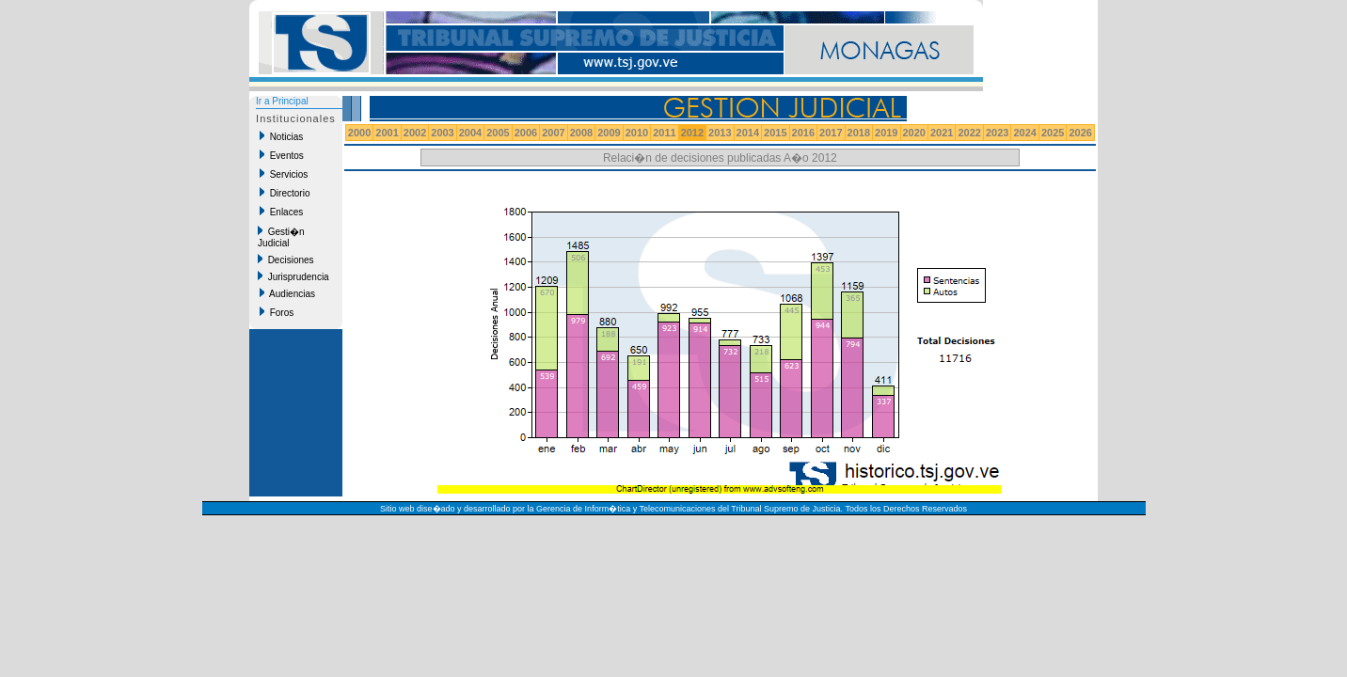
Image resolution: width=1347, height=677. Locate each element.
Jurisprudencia (293, 276)
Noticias (281, 136)
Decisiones (285, 259)
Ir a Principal (282, 101)
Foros (276, 312)
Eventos (282, 155)
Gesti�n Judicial (281, 237)
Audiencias (287, 293)
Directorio (284, 192)
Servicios (284, 174)
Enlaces (281, 211)
